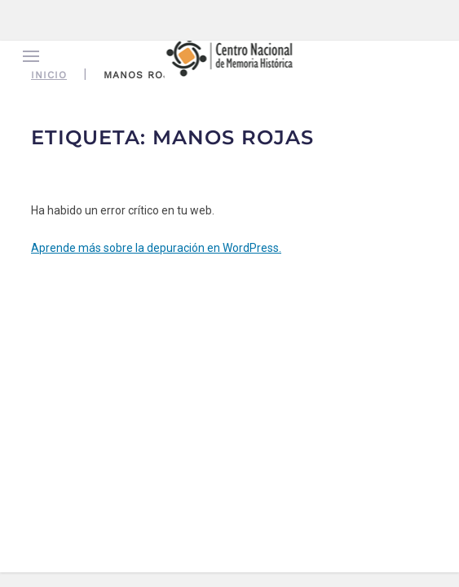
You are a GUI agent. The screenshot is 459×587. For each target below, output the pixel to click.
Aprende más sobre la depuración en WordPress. (156, 247)
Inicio (49, 75)
